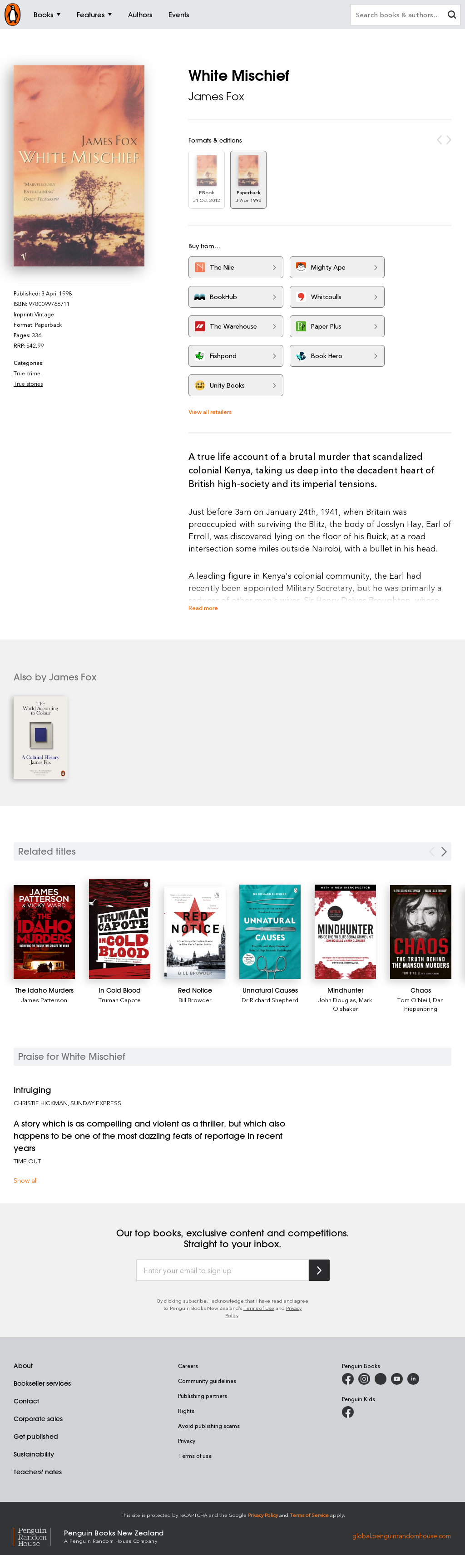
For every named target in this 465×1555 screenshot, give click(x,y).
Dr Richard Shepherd (270, 999)
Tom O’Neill (413, 999)
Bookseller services (42, 1383)
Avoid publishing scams (209, 1426)
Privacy (186, 1441)
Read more (203, 607)
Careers (188, 1366)
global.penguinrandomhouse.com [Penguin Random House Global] (401, 1535)
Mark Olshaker (353, 1004)
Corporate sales (38, 1419)
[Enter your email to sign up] (222, 1270)
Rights (186, 1411)
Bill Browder (195, 999)
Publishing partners (202, 1396)
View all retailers (210, 411)
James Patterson (44, 999)
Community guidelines (207, 1381)
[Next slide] (444, 851)
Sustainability (34, 1454)
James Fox (216, 96)
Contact (26, 1401)
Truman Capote (120, 999)
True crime (27, 373)
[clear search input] (452, 15)
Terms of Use (258, 1308)
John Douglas (337, 999)
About (23, 1366)
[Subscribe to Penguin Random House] (319, 1270)
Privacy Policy (263, 1515)
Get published (36, 1436)
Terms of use (195, 1456)
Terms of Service (309, 1515)
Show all (26, 1180)
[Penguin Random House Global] (39, 1535)
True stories (28, 383)
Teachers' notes (38, 1472)
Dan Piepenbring (424, 1004)
